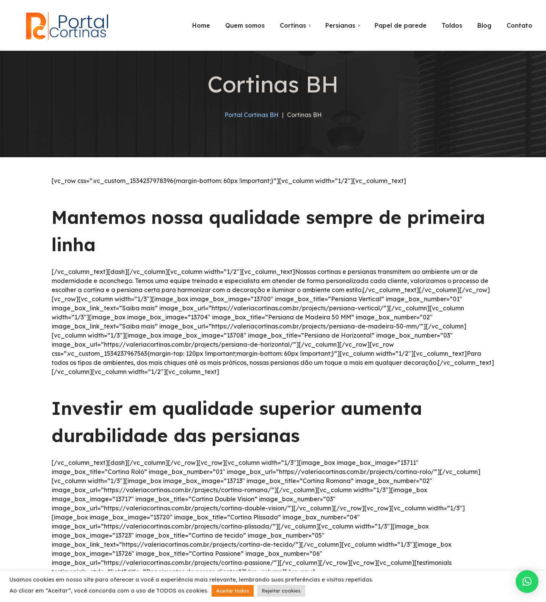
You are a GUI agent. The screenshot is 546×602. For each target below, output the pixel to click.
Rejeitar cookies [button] (281, 591)
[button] (527, 581)
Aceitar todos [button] (232, 591)
